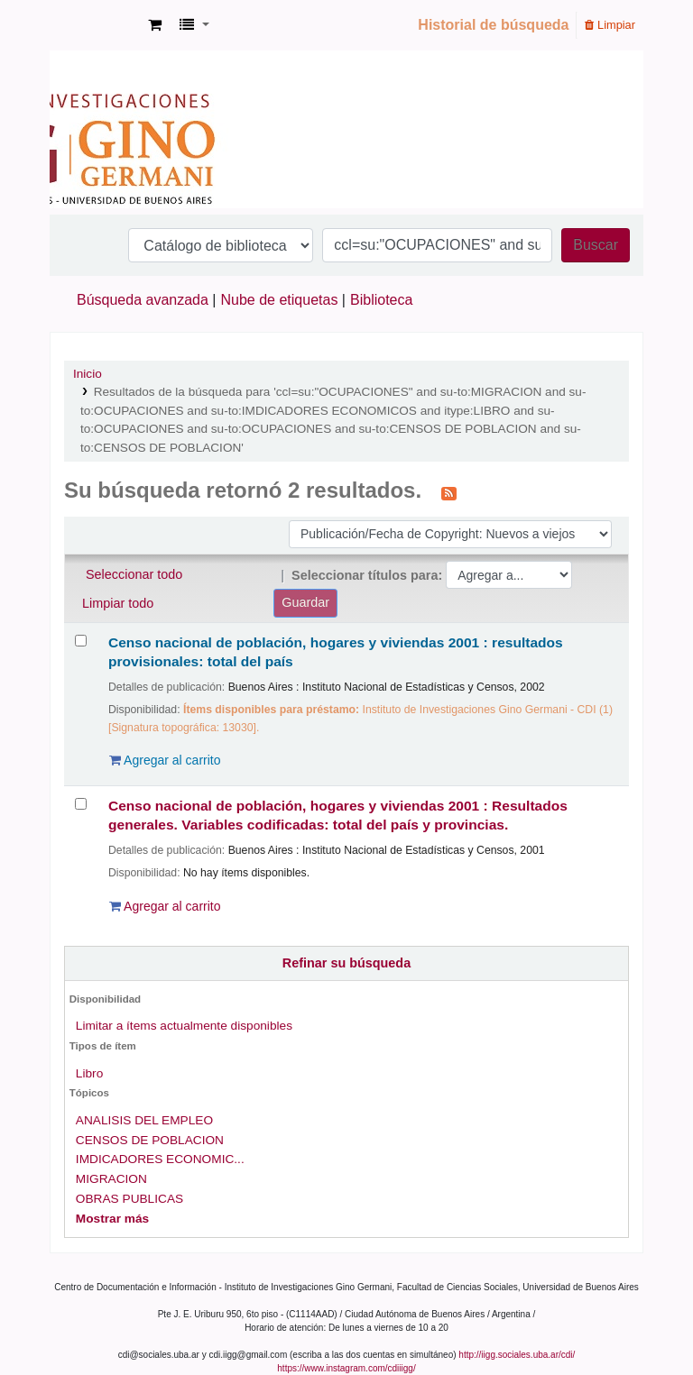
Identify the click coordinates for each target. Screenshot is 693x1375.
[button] (155, 25)
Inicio (87, 373)
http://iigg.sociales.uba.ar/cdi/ (516, 1355)
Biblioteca (381, 299)
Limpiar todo (117, 603)
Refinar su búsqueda (346, 963)
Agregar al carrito (165, 760)
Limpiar (610, 25)
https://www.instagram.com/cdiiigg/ (346, 1368)
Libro (89, 1073)
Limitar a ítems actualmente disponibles (184, 1025)
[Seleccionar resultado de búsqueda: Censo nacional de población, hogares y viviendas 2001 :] (81, 640)
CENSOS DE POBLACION (150, 1140)
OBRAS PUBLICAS (129, 1198)
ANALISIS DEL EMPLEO (144, 1120)
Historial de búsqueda (493, 24)
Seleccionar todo (134, 574)
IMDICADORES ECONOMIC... (160, 1159)
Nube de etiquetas (279, 299)
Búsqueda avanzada (142, 299)
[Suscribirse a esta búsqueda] (449, 492)
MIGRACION (111, 1179)
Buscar (595, 244)
